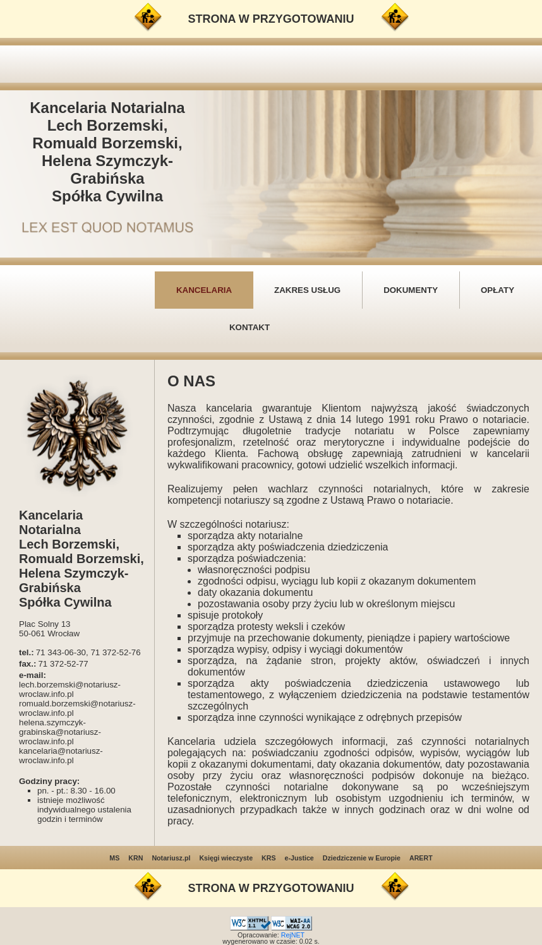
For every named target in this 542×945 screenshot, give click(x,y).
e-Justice (299, 858)
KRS (269, 858)
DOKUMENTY (410, 290)
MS (114, 858)
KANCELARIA (204, 290)
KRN (135, 858)
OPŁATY (497, 290)
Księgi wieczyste (226, 858)
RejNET (292, 935)
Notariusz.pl (171, 858)
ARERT (421, 858)
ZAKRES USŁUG (307, 290)
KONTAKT (249, 327)
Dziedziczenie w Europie (361, 858)
